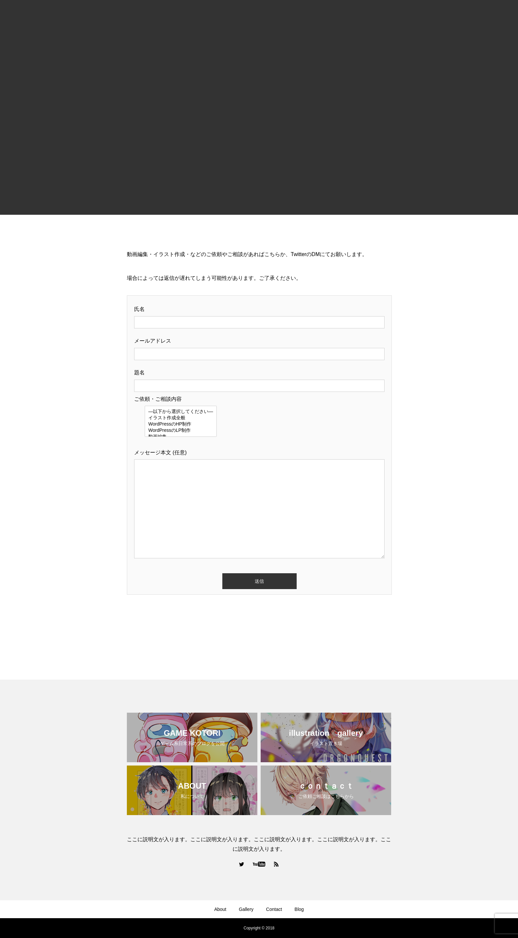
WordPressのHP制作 (181, 424)
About (220, 909)
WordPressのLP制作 (181, 431)
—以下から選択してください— (181, 412)
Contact (274, 909)
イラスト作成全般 (181, 418)
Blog (299, 909)
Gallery (246, 909)
